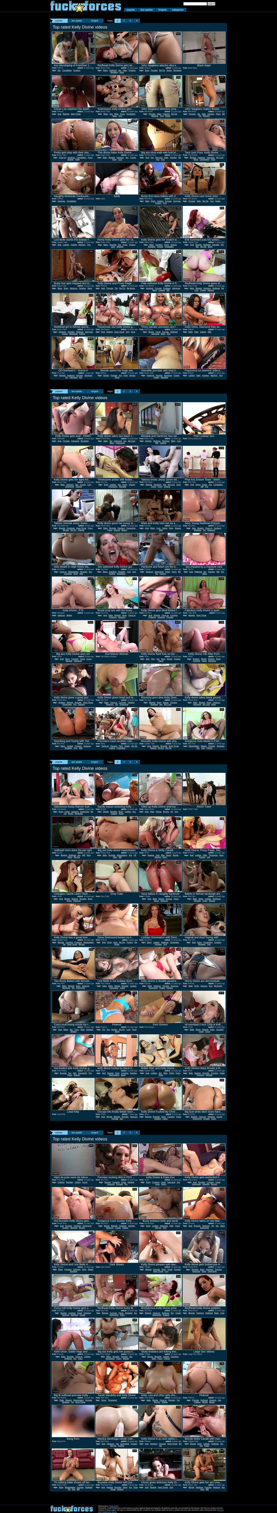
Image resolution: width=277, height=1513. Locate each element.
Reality (156, 377)
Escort (84, 1182)
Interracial (211, 158)
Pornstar (154, 70)
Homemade (67, 704)
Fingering (113, 617)
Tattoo (204, 574)
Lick (208, 857)
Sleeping (206, 1184)
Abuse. (114, 1512)
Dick (168, 334)
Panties (125, 1228)
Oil (172, 812)
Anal (59, 114)
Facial (158, 332)
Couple (133, 158)
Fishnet (82, 334)
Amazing (83, 572)
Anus (133, 332)
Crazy (76, 1030)
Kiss (210, 986)
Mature (165, 703)
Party (196, 332)
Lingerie (162, 290)
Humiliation (130, 114)
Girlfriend (77, 1269)
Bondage (114, 72)
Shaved (70, 160)
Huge (114, 160)
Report (56, 62)
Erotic (196, 986)
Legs (113, 247)
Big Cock (158, 158)
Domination (174, 942)
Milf (168, 290)
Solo (81, 574)
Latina (165, 1119)
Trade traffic (113, 1506)
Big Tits (162, 70)
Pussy (122, 114)
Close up (62, 158)
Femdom (76, 70)
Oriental (81, 530)
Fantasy (158, 203)
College (203, 332)
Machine (154, 116)
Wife (161, 530)
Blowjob (66, 114)
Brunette (113, 245)
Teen (153, 659)
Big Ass (132, 375)
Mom (89, 855)
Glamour (204, 986)
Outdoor (210, 290)
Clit (135, 855)
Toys (120, 116)
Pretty (77, 160)
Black (196, 160)
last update (147, 9)
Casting (78, 1182)
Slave (121, 72)
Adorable (215, 245)
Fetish (167, 572)
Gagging (81, 704)
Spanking (113, 572)
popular (131, 9)
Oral (171, 1487)
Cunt (179, 441)
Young (160, 661)
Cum (129, 572)
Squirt (123, 1075)
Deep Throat (76, 114)
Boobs (169, 70)
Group (204, 485)
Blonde (151, 332)
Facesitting (121, 748)
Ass (59, 70)
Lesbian (160, 201)
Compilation (67, 70)
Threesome (120, 443)
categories (178, 9)
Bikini (173, 441)
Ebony (198, 485)
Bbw (162, 855)
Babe (105, 158)
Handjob (69, 661)
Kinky (171, 528)
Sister (161, 1075)
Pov (206, 487)
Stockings (88, 375)
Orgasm (206, 1119)
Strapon (174, 245)
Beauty (124, 530)
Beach (168, 855)
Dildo (125, 70)
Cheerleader (204, 160)
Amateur (196, 659)
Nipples (204, 746)
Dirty (127, 332)
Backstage (73, 334)
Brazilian (69, 1182)
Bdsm (105, 70)
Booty (210, 247)
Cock (120, 160)
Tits (198, 114)
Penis (134, 1030)
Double (162, 988)
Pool (165, 203)
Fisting (164, 528)
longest (162, 9)
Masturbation (73, 572)
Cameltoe (68, 574)
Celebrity (61, 1182)
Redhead (113, 70)
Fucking (74, 245)
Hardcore (71, 158)
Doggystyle (69, 487)
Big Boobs (177, 70)
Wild (209, 332)
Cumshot (174, 615)
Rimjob (158, 812)
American (61, 201)
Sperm (163, 1184)
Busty (147, 70)
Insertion (166, 114)
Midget (69, 615)
